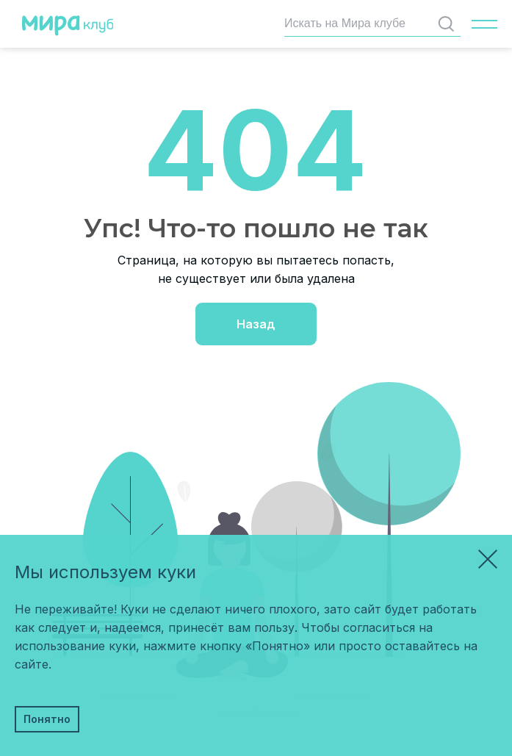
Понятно (47, 719)
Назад (256, 324)
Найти (449, 24)
